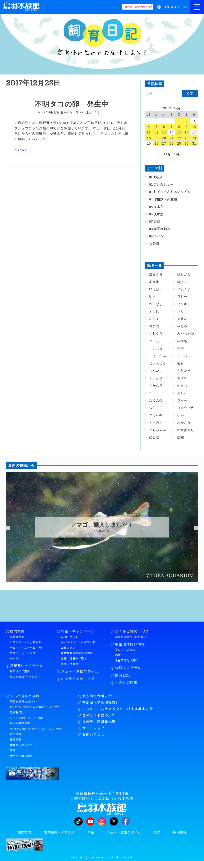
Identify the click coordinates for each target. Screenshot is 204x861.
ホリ (180, 311)
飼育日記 (122, 675)
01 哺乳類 (156, 177)
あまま (154, 281)
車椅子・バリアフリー (24, 653)
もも (180, 363)
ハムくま (184, 289)
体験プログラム (128, 667)
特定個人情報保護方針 (101, 702)
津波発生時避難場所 (99, 721)
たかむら (156, 385)
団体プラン (68, 647)
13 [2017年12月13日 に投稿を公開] (164, 132)
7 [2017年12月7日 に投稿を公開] (172, 126)
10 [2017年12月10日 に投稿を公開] (194, 126)
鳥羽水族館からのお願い (130, 637)
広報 (180, 437)
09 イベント (158, 236)
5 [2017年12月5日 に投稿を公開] (156, 126)
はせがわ (184, 274)
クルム (154, 341)
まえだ (182, 318)
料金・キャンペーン (77, 631)
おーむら (156, 304)
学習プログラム (125, 649)
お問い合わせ (93, 734)
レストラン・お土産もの (25, 642)
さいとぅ (156, 348)
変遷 (13, 750)
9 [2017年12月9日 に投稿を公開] (187, 126)
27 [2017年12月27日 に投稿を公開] (164, 143)
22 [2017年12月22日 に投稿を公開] (179, 137)
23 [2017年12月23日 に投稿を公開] (187, 137)
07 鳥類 (154, 221)
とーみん (156, 422)
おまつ (154, 326)
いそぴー (156, 289)
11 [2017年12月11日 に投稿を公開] (149, 132)
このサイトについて (99, 715)
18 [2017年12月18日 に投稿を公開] (149, 137)
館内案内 (17, 631)
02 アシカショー (161, 184)
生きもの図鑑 (126, 682)
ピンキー (184, 304)
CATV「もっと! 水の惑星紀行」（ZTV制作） (37, 707)
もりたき (184, 370)
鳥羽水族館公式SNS (23, 701)
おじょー (156, 318)
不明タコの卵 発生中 (72, 104)
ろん (180, 415)
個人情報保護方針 (97, 695)
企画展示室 (17, 637)
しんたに (156, 370)
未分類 (154, 243)
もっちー (184, 355)
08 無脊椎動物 (50, 112)
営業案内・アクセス (26, 665)
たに (152, 392)
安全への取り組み (21, 755)
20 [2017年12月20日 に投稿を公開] (164, 137)
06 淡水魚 (156, 214)
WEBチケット (69, 637)
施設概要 (15, 739)
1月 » (178, 154)
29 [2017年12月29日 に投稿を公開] (179, 143)
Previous (3, 528)
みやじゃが (185, 333)
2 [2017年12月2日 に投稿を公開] (187, 121)
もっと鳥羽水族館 (25, 695)
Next (196, 528)
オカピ (154, 311)
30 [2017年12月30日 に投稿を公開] (187, 143)
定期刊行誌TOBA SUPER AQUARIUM (27, 715)
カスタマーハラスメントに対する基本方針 (117, 708)
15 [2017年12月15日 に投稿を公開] (179, 132)
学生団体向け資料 (126, 660)
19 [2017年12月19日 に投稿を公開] (156, 137)
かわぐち (156, 333)
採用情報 (15, 734)
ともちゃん (157, 430)
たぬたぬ (156, 400)
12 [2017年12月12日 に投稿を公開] (156, 132)
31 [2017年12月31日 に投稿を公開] (194, 143)
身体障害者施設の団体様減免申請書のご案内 (76, 655)
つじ (152, 407)
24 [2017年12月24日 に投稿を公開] (194, 137)
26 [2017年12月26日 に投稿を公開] (156, 143)
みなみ (182, 326)
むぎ (180, 348)
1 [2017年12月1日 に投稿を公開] (179, 121)
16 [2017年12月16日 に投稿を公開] (187, 132)
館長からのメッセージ (24, 745)
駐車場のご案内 (20, 671)
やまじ (182, 385)
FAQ (157, 832)
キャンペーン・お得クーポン (79, 642)
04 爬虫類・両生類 (163, 199)
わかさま (184, 422)
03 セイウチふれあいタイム (170, 191)
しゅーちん (157, 355)
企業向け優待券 (71, 664)
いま (152, 296)
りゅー (182, 400)
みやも (182, 341)
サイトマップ (93, 728)
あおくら (156, 274)
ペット (14, 658)
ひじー (182, 296)
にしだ (154, 437)
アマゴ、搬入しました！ (102, 525)
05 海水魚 (156, 206)
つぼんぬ (156, 415)
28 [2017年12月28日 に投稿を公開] (172, 143)
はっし (182, 281)
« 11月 (166, 154)
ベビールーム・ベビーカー (27, 647)
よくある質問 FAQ (132, 631)
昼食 (118, 655)
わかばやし (185, 430)
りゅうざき (185, 407)
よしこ (182, 392)
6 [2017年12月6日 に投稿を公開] (164, 126)
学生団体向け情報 (130, 644)
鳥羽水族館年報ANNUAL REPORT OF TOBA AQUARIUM (36, 725)
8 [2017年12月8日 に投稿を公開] (179, 126)
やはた (182, 378)
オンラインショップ (77, 678)
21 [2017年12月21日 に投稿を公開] (172, 137)
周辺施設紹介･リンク (23, 677)
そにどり (156, 378)
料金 (90, 832)
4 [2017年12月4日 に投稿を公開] (149, 126)
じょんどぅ (157, 363)
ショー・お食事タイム (79, 671)
